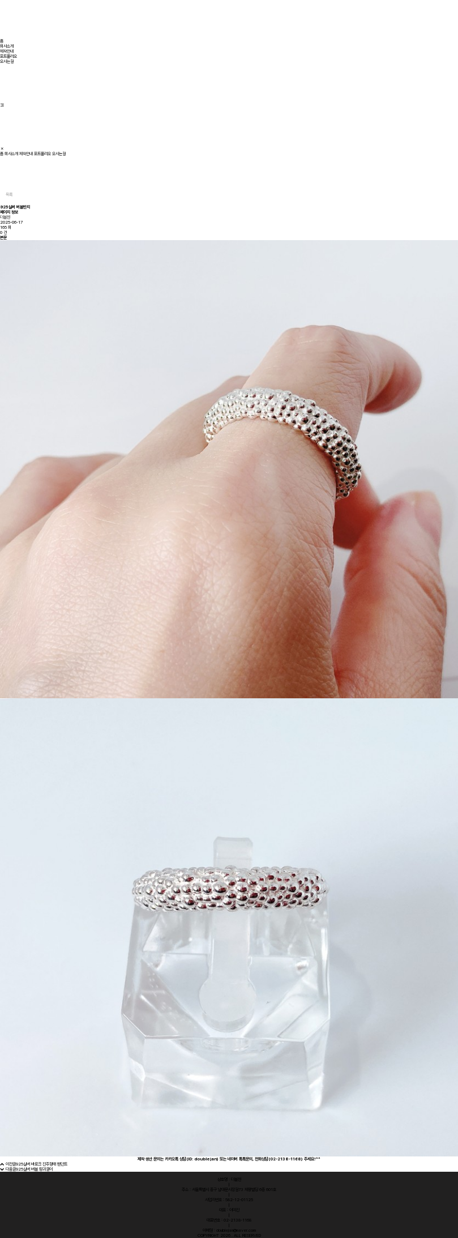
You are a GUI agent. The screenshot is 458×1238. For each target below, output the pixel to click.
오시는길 (7, 61)
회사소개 (7, 46)
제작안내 (7, 51)
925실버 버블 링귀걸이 (34, 1169)
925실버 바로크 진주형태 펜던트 (41, 1164)
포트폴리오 (8, 56)
